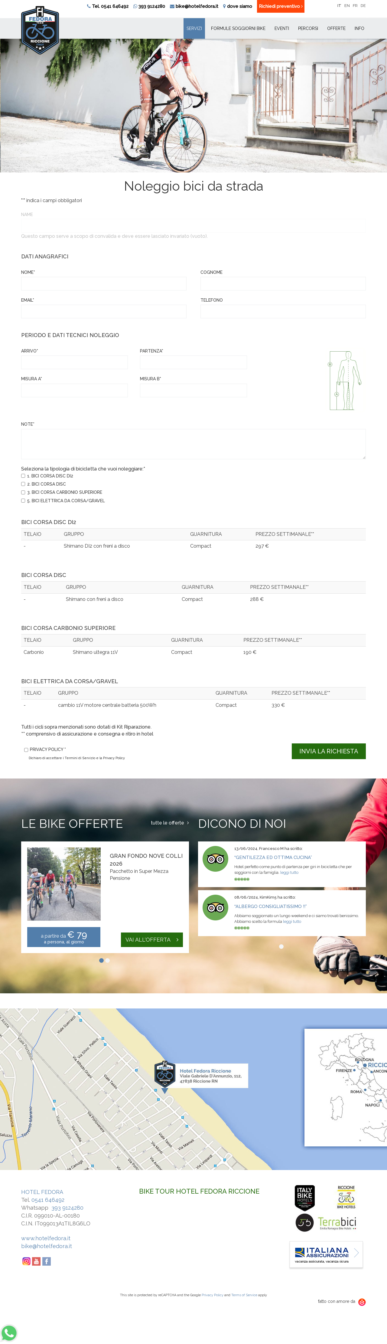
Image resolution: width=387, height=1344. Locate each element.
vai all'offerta (151, 939)
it (339, 5)
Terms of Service (244, 1295)
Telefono (211, 300)
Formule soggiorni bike (238, 28)
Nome (28, 272)
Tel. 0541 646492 (110, 6)
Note (27, 424)
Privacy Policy (212, 1295)
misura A (31, 378)
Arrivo (29, 351)
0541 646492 (47, 1200)
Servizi (194, 28)
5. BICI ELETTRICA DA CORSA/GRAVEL (66, 500)
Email (27, 300)
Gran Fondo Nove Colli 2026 (146, 860)
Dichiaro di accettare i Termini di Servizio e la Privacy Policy (77, 758)
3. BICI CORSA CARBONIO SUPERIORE (64, 492)
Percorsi (308, 28)
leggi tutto (289, 872)
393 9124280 (149, 6)
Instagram (26, 1261)
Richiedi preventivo (281, 6)
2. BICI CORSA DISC (46, 484)
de (363, 5)
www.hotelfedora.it (45, 1238)
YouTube (36, 1261)
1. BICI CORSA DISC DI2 (50, 476)
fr (355, 5)
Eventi (282, 28)
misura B (150, 378)
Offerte (336, 28)
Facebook (46, 1261)
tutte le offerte (170, 823)
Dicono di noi (242, 823)
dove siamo (239, 6)
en (347, 5)
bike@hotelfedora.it (197, 6)
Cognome (211, 272)
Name (27, 214)
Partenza (151, 351)
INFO (359, 28)
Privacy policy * (48, 749)
